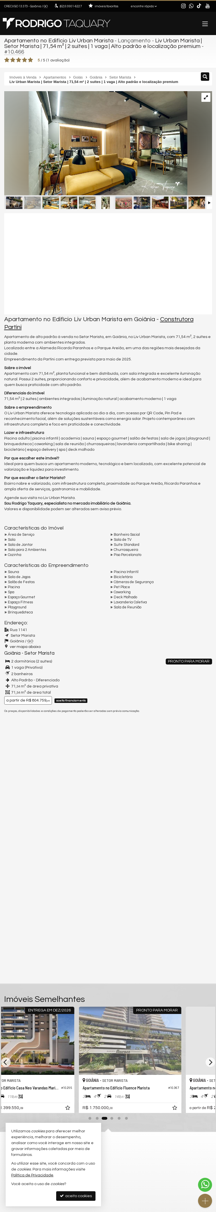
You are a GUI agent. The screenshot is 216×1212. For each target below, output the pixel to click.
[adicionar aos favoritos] (100, 1109)
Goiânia (12, 653)
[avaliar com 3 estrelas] (18, 60)
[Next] (210, 1062)
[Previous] (6, 1062)
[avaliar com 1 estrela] (7, 60)
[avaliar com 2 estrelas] (12, 60)
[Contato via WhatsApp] (205, 1185)
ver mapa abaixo (25, 647)
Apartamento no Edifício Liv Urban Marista (58, 40)
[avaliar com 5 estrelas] (30, 60)
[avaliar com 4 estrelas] (24, 60)
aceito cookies (76, 1196)
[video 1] (108, 264)
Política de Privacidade (32, 1175)
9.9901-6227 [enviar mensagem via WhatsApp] (71, 6)
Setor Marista (39, 653)
